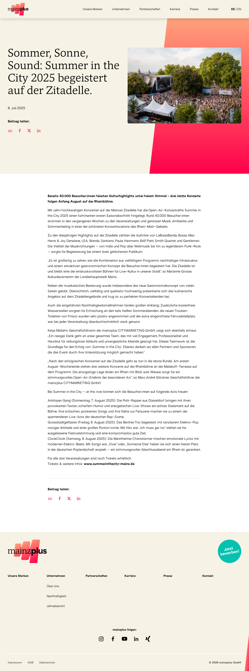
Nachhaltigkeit (56, 596)
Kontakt (213, 9)
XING (148, 639)
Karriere (175, 9)
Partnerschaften (149, 9)
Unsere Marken (92, 9)
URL (10, 130)
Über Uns (53, 586)
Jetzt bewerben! (229, 551)
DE (233, 9)
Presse (194, 9)
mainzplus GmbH (18, 9)
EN (239, 9)
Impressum (15, 662)
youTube (124, 639)
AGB (30, 662)
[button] (19, 130)
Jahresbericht (56, 606)
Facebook (113, 639)
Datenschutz (47, 662)
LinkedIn (136, 639)
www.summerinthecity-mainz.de (109, 464)
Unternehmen (121, 9)
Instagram (101, 639)
